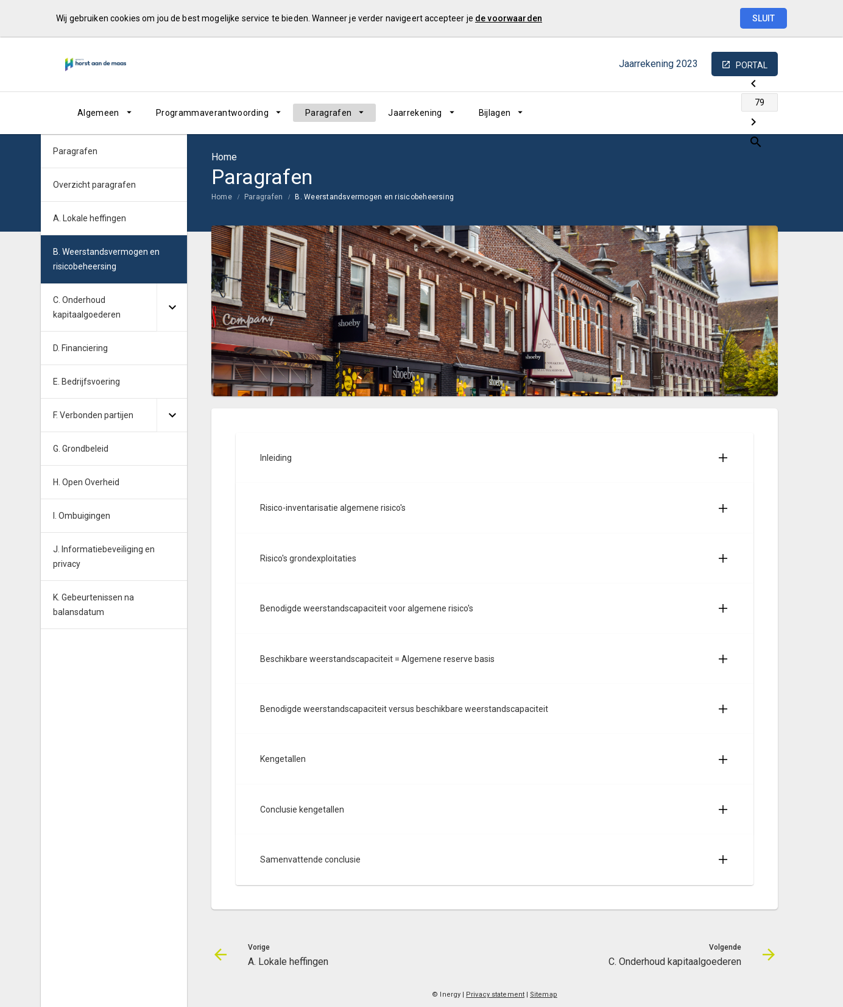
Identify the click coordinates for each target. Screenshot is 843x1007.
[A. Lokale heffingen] (672, 113)
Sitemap (543, 994)
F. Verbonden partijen (93, 415)
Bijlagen (495, 113)
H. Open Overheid (86, 482)
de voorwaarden (508, 18)
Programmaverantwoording (212, 113)
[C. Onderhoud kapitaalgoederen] (736, 113)
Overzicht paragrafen (94, 185)
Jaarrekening (415, 113)
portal (751, 65)
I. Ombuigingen (81, 516)
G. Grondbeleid (80, 449)
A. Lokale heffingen (89, 218)
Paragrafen (328, 113)
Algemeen (98, 113)
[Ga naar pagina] (704, 113)
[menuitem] (104, 113)
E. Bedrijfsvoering (86, 381)
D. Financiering (80, 348)
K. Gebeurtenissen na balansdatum (93, 604)
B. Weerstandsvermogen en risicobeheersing (374, 197)
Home (221, 197)
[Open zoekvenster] (764, 113)
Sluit (763, 18)
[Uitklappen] (172, 307)
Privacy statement (495, 994)
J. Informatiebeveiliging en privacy (104, 556)
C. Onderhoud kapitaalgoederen (87, 307)
